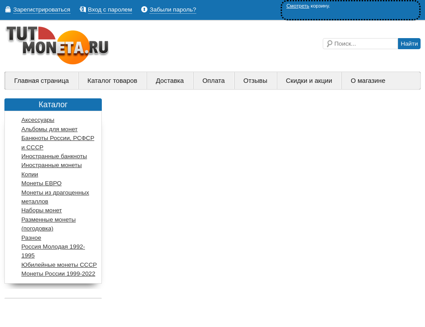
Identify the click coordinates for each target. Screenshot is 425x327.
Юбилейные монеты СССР (59, 264)
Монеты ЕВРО (41, 183)
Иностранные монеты (51, 165)
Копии (29, 174)
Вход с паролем (110, 9)
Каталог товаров (112, 80)
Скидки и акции (309, 80)
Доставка (170, 80)
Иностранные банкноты (54, 156)
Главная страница (41, 80)
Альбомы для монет (49, 129)
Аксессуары (37, 120)
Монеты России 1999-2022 (58, 273)
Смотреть (297, 5)
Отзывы (255, 80)
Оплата (213, 80)
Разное (31, 237)
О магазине (368, 80)
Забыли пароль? (173, 9)
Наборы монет (41, 210)
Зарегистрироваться (41, 9)
